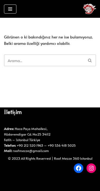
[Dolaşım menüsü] (10, 9)
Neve (38, 179)
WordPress (56, 179)
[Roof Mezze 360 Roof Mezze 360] (89, 9)
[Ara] (44, 60)
